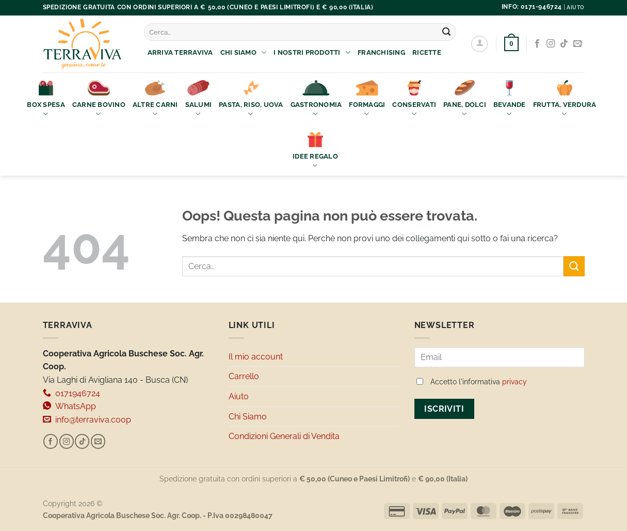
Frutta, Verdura (565, 99)
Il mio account (256, 357)
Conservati (414, 99)
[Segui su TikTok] (564, 44)
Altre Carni (155, 99)
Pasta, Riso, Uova (251, 99)
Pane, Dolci (464, 99)
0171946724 (71, 393)
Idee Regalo (315, 151)
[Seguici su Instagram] (550, 44)
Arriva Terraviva (180, 52)
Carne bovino (98, 99)
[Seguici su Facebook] (537, 44)
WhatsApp (69, 406)
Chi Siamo (243, 52)
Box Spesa (46, 99)
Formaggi (367, 99)
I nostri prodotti (312, 52)
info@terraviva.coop (87, 420)
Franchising (381, 52)
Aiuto (239, 396)
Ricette (426, 52)
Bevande (509, 99)
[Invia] (446, 32)
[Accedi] (479, 44)
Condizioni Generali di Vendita (284, 436)
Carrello (244, 376)
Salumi (198, 99)
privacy (514, 382)
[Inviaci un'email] (577, 44)
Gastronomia (316, 99)
